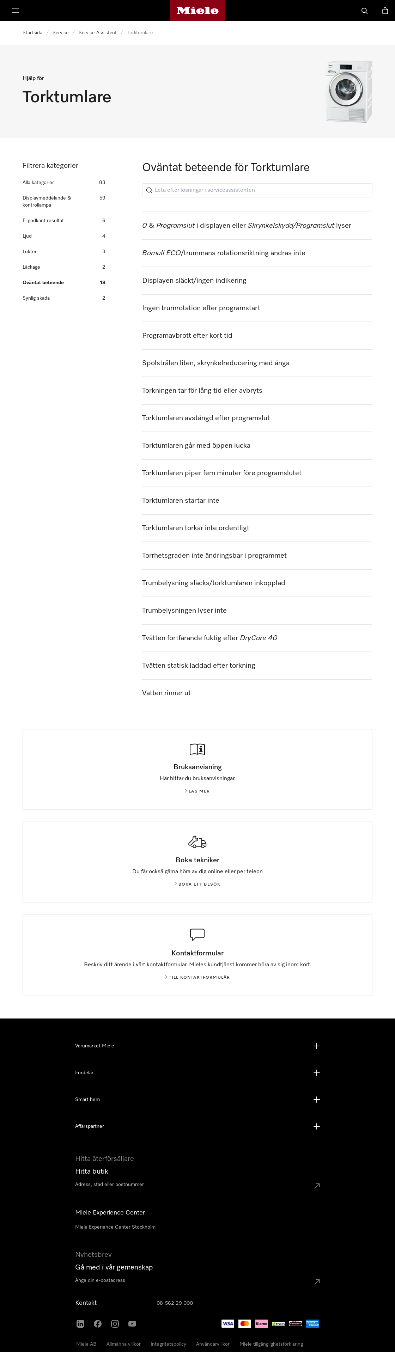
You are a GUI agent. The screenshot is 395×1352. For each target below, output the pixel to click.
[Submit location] (317, 1186)
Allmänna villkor (124, 1344)
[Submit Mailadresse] (317, 1282)
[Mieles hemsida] (197, 10)
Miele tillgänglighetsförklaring (271, 1344)
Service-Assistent (98, 32)
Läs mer (197, 791)
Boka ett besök (198, 884)
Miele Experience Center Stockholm (115, 1227)
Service (60, 32)
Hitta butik (91, 1171)
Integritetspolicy (168, 1344)
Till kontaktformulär (197, 977)
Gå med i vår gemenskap (114, 1267)
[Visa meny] (15, 10)
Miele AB (86, 1344)
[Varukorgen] (385, 10)
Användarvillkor (213, 1344)
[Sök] (364, 10)
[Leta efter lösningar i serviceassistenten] (257, 190)
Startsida (32, 32)
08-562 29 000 (175, 1303)
